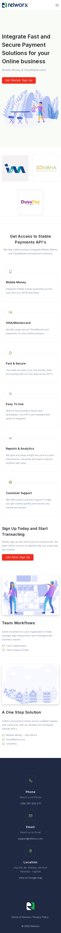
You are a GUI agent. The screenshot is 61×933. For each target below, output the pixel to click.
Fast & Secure (16, 363)
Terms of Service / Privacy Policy (29, 917)
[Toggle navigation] (57, 5)
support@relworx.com (30, 838)
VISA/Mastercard (18, 323)
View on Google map (30, 877)
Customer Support (19, 493)
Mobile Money (16, 282)
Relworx (35, 926)
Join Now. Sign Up (17, 557)
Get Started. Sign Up (18, 80)
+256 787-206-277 (30, 803)
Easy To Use (15, 404)
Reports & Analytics (20, 448)
